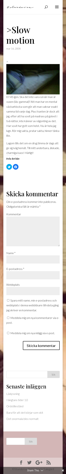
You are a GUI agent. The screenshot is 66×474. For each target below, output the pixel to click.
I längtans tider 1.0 (17, 400)
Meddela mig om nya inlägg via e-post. (32, 333)
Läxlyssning (13, 393)
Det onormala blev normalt (22, 418)
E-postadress (15, 268)
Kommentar (13, 214)
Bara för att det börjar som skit (24, 412)
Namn (10, 253)
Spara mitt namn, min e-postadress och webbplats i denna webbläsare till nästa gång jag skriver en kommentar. (32, 305)
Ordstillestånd (14, 406)
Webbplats (13, 284)
